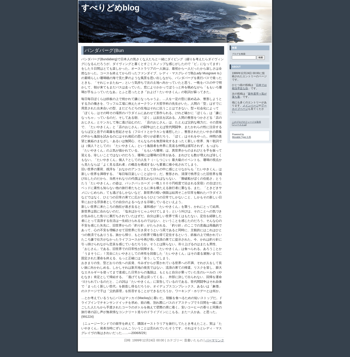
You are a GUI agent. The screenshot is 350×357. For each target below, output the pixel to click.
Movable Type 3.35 (241, 137)
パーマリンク (214, 340)
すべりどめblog (110, 7)
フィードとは (239, 124)
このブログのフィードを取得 (246, 122)
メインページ (251, 105)
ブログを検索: (239, 54)
